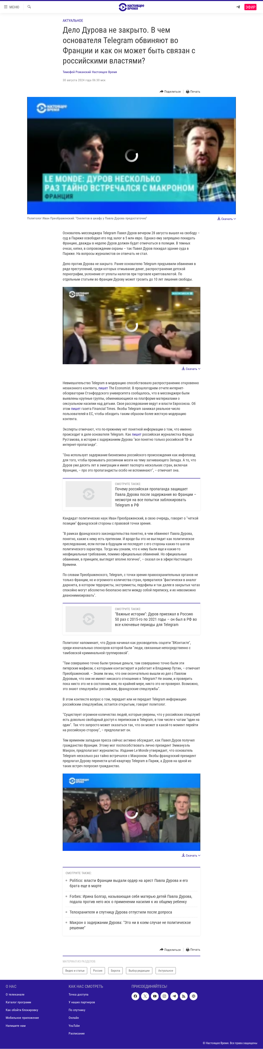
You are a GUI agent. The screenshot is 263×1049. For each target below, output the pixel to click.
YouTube (74, 1026)
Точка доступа (78, 995)
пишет (103, 388)
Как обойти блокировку (22, 1010)
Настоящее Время (104, 72)
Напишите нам (16, 1026)
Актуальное (73, 20)
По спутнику (77, 1010)
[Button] (170, 91)
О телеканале (15, 995)
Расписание (77, 1033)
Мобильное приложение (22, 1018)
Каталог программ (18, 1002)
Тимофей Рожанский (77, 72)
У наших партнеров (82, 1002)
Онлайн (74, 1018)
